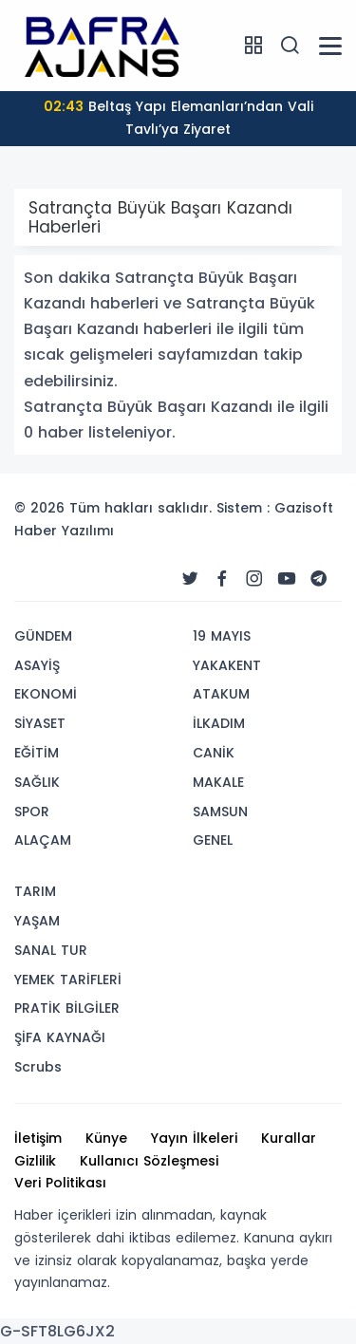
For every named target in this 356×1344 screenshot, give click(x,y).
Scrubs (38, 1066)
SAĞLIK (37, 782)
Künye (106, 1138)
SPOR (31, 811)
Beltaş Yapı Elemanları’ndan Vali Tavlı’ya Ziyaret (178, 118)
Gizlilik (35, 1160)
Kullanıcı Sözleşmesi (149, 1160)
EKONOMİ (45, 693)
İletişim (38, 1138)
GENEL (213, 840)
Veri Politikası (60, 1182)
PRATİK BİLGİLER (67, 1008)
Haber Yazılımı (64, 530)
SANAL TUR (50, 950)
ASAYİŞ (37, 665)
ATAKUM (221, 693)
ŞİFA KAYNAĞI (59, 1037)
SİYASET (40, 723)
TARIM (35, 891)
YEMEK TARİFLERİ (68, 979)
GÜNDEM (43, 635)
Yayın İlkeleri (194, 1138)
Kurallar (288, 1138)
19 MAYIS (222, 635)
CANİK (213, 752)
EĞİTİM (36, 752)
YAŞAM (37, 920)
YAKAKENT (227, 665)
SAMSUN (220, 811)
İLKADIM (219, 723)
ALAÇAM (42, 840)
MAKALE (218, 782)
